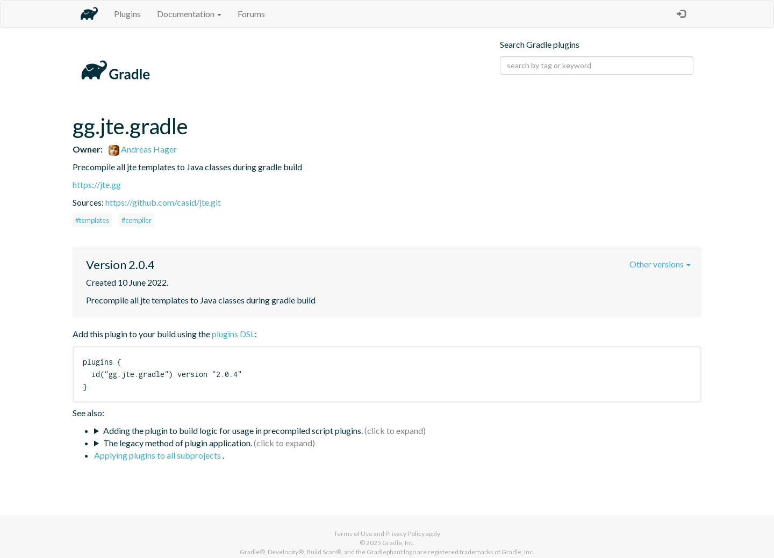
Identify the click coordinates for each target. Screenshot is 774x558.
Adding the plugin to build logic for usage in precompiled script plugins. (233, 430)
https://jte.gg (97, 184)
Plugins (127, 14)
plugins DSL (233, 334)
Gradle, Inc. (398, 543)
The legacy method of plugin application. (177, 443)
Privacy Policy (405, 534)
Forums (251, 14)
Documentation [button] (189, 14)
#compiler (136, 220)
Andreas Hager (143, 149)
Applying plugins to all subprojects (158, 455)
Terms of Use (353, 534)
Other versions (660, 264)
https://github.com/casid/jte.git (163, 202)
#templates (92, 220)
